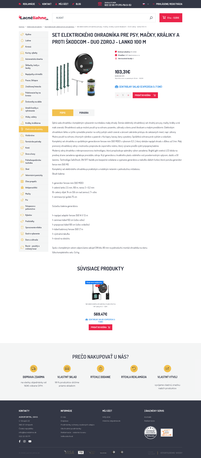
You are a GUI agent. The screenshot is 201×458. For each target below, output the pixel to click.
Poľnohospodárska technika (30, 161)
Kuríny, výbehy (28, 52)
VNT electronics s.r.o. (132, 55)
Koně (24, 147)
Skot (24, 169)
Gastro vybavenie (29, 233)
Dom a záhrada (28, 239)
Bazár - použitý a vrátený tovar (29, 247)
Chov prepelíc (28, 181)
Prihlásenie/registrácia (167, 4)
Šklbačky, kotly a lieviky (29, 66)
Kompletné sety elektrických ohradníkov (59, 27)
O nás (63, 417)
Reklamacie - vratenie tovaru (73, 432)
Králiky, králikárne (30, 123)
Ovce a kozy (27, 153)
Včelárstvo (26, 135)
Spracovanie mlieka (30, 227)
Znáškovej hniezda (30, 86)
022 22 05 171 (24, 436)
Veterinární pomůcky (31, 175)
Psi (23, 199)
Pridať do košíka (145, 95)
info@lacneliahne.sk (27, 432)
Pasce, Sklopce (28, 80)
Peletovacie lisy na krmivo (30, 94)
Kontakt (45, 4)
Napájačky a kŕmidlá (30, 74)
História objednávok (111, 421)
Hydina (25, 34)
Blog (76, 4)
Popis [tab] (63, 112)
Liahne (25, 40)
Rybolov (25, 215)
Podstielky (26, 221)
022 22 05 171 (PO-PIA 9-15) (114, 3)
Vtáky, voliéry (28, 116)
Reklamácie (27, 4)
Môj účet (61, 4)
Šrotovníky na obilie (30, 101)
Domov (21, 27)
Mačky (25, 193)
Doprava (64, 421)
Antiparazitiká (28, 187)
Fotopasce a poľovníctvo (27, 207)
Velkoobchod (67, 436)
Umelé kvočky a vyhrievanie (28, 109)
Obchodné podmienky (71, 428)
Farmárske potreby (30, 141)
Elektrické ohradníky (34, 27)
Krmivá (25, 46)
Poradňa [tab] (83, 112)
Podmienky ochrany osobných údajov (77, 425)
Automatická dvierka (31, 59)
